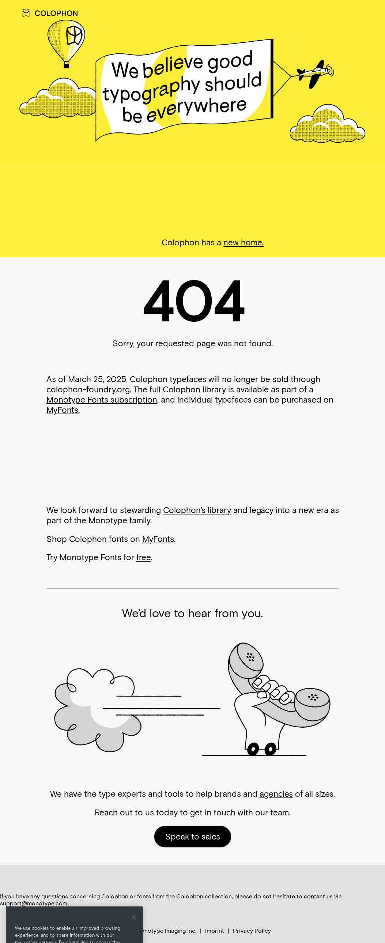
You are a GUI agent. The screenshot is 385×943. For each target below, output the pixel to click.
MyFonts (158, 539)
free (143, 557)
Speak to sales (192, 836)
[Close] (134, 927)
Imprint (214, 930)
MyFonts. (63, 410)
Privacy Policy (252, 930)
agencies (276, 794)
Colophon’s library (197, 510)
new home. (243, 242)
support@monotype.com (33, 903)
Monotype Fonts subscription (101, 400)
